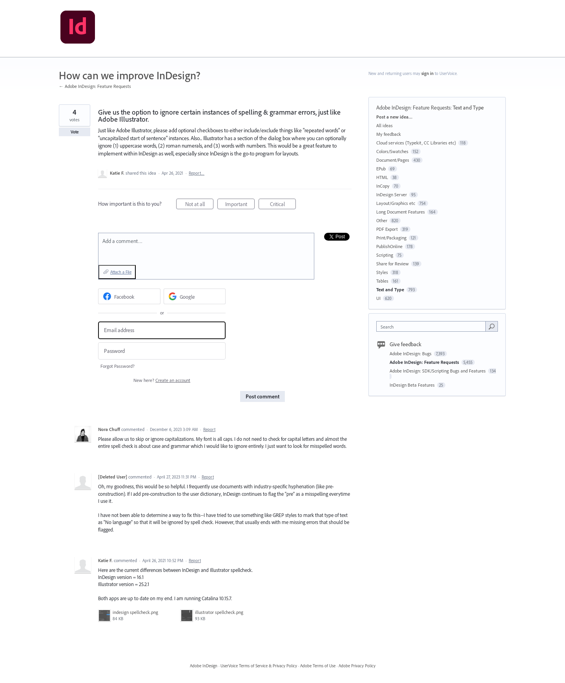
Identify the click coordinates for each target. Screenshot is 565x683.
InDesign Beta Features (413, 385)
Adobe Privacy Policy (357, 665)
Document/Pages (392, 160)
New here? (161, 380)
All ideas (384, 125)
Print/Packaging (391, 238)
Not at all (199, 205)
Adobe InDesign (203, 665)
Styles (382, 272)
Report (209, 429)
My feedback (388, 134)
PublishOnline (389, 246)
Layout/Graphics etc (395, 203)
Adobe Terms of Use (317, 665)
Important (240, 205)
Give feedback (405, 344)
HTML (382, 177)
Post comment (262, 396)
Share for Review (392, 264)
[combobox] (433, 326)
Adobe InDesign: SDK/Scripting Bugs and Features (438, 371)
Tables (382, 281)
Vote (75, 132)
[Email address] (162, 330)
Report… (196, 173)
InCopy (383, 186)
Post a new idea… (394, 117)
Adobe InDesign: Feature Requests (413, 107)
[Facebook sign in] (129, 296)
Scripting (384, 255)
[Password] (162, 351)
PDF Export (387, 229)
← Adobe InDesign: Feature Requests (95, 86)
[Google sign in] (195, 296)
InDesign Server (391, 194)
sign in (427, 73)
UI (378, 298)
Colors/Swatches (392, 151)
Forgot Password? (117, 366)
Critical (283, 205)
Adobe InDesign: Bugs (411, 353)
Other (381, 220)
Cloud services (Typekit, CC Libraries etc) (416, 143)
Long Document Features (400, 212)
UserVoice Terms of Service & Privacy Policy (259, 665)
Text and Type (468, 107)
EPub (381, 169)
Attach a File (120, 272)
